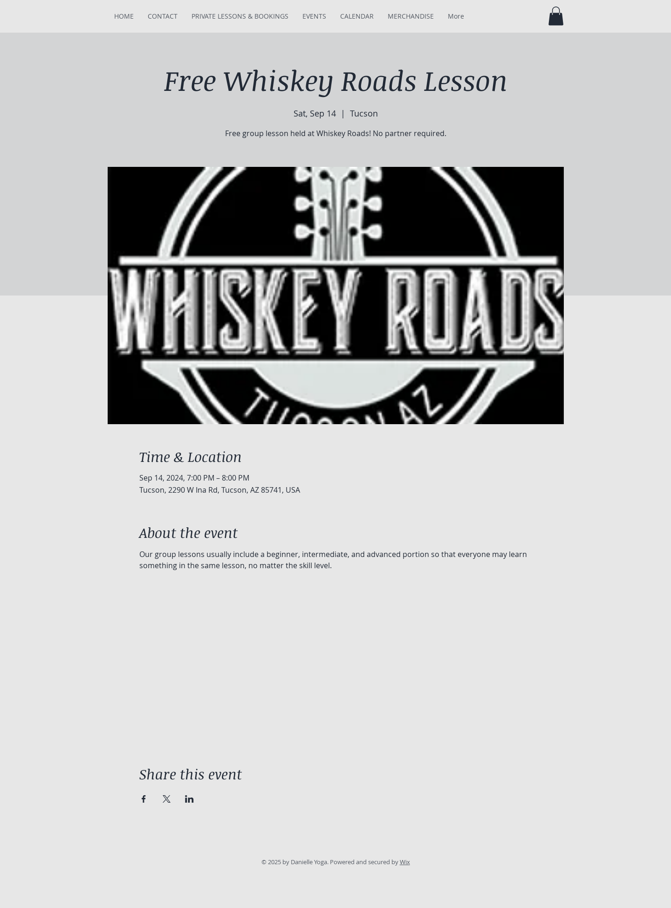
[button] (556, 16)
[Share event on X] (166, 799)
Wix (405, 862)
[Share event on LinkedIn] (189, 799)
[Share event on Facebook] (143, 799)
